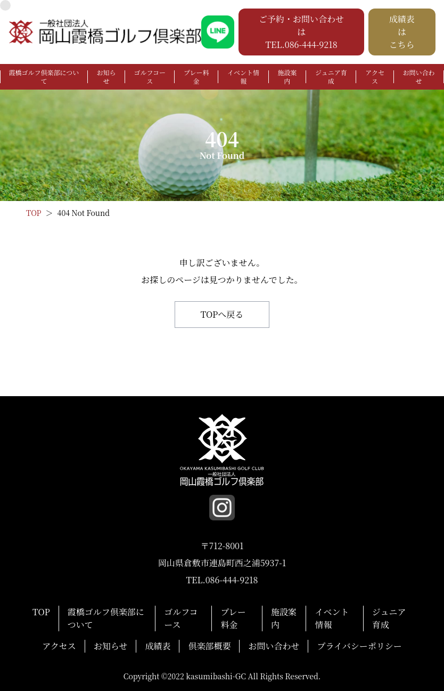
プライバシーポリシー (359, 646)
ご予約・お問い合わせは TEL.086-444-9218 (301, 32)
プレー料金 (196, 76)
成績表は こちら (402, 32)
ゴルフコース (150, 76)
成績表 (157, 646)
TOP (41, 612)
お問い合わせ (418, 76)
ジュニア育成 (331, 76)
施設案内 (287, 76)
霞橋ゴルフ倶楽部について (44, 76)
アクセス (374, 76)
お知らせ (106, 76)
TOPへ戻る (222, 314)
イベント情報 (243, 76)
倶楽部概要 (209, 646)
